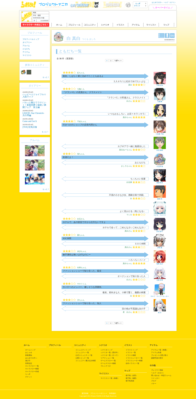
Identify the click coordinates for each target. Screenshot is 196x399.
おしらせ (28, 352)
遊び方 (27, 360)
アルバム (26, 46)
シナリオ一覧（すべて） (110, 355)
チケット (28, 377)
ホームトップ (30, 350)
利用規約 (112, 393)
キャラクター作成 (32, 371)
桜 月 (160, 311)
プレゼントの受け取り (159, 355)
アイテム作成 (156, 352)
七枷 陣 (160, 100)
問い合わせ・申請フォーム (161, 375)
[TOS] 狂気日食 (30, 127)
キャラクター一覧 (32, 366)
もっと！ (46, 77)
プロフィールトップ (31, 39)
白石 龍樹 (160, 149)
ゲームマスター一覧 (108, 360)
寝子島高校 (130, 381)
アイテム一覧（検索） (159, 350)
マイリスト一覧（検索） (110, 378)
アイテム (26, 52)
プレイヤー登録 (157, 370)
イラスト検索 (131, 355)
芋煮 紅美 (160, 84)
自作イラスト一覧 (132, 363)
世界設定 (28, 363)
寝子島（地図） (132, 378)
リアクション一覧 (107, 358)
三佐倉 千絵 (160, 133)
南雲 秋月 (160, 181)
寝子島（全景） (132, 375)
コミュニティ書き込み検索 (85, 360)
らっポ (27, 374)
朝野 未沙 (160, 263)
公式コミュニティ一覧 (83, 355)
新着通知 (28, 355)
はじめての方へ (157, 2)
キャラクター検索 (32, 369)
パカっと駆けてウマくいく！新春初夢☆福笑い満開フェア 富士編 (34, 104)
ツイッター (155, 378)
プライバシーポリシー (98, 393)
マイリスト (27, 55)
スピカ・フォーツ (160, 214)
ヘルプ (166, 2)
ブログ (153, 381)
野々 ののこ (160, 117)
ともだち (26, 49)
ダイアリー (27, 42)
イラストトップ (132, 350)
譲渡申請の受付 (157, 358)
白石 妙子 (160, 230)
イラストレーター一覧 (134, 358)
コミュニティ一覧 (82, 352)
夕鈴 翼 (160, 246)
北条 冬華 (160, 279)
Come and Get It (30, 121)
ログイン (173, 2)
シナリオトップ (106, 350)
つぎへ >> (118, 60)
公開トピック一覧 (82, 358)
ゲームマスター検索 (108, 363)
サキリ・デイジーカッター (160, 295)
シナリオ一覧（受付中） (110, 352)
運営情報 (85, 393)
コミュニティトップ (83, 350)
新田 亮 (160, 198)
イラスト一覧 (131, 352)
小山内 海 (160, 165)
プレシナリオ (106, 366)
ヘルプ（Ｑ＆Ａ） (157, 373)
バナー (153, 383)
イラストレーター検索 (134, 360)
